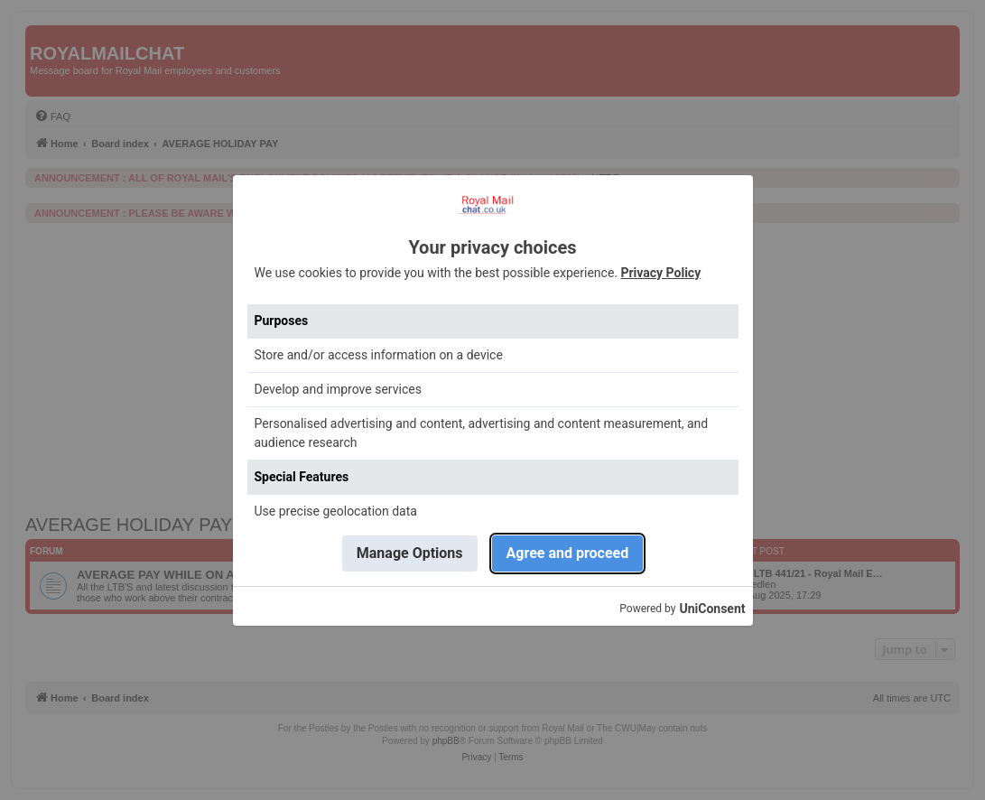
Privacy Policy (660, 272)
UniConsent (712, 608)
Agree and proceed (567, 553)
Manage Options (410, 553)
